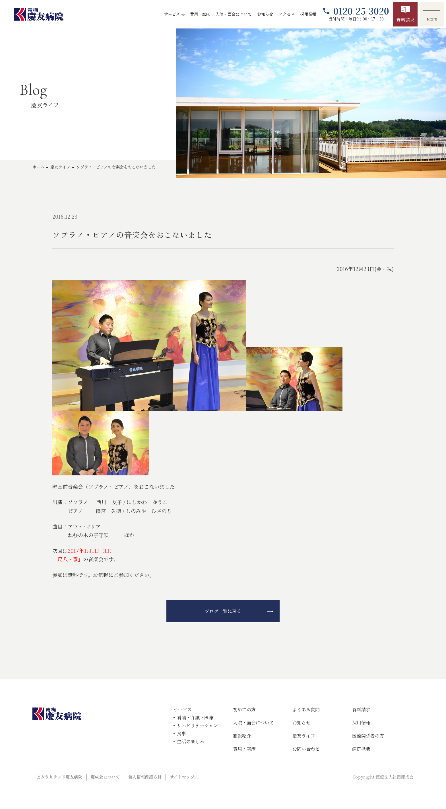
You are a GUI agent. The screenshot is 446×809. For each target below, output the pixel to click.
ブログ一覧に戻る (223, 611)
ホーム (38, 167)
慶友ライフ (60, 167)
